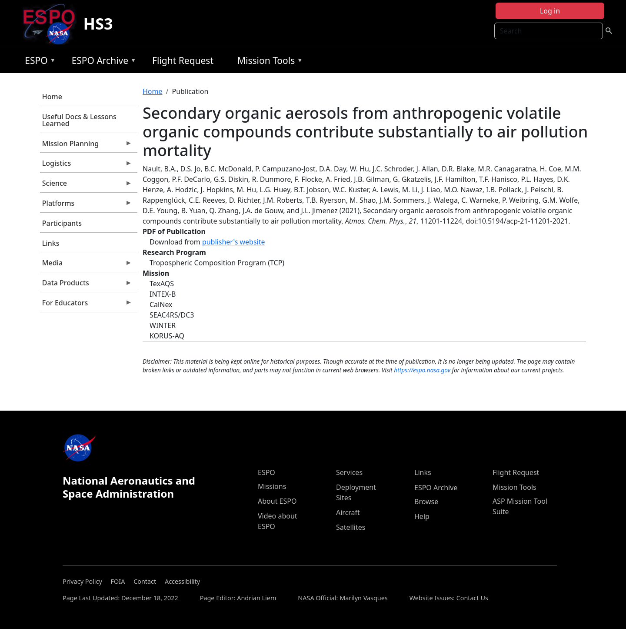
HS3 (98, 23)
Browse (426, 501)
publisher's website (233, 242)
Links (51, 243)
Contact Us (472, 598)
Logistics (86, 165)
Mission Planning (86, 146)
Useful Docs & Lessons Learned (79, 120)
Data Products (86, 285)
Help (422, 516)
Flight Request (182, 60)
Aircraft (348, 512)
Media (86, 265)
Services (349, 472)
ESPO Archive (102, 62)
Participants (62, 223)
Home (52, 96)
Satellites (350, 527)
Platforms (86, 205)
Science (86, 185)
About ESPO (277, 501)
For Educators (86, 305)
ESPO (38, 62)
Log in (550, 11)
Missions (272, 486)
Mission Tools (268, 62)
